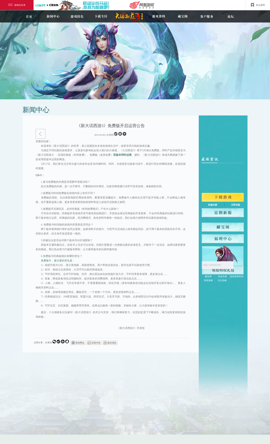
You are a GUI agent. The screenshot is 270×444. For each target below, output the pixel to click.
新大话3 (130, 16)
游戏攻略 (208, 280)
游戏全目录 (17, 5)
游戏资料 (159, 16)
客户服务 (207, 16)
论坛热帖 (222, 280)
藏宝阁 (183, 16)
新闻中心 (53, 16)
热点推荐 (258, 5)
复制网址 (79, 342)
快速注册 (212, 205)
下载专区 (101, 16)
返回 (40, 134)
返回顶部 (111, 342)
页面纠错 (95, 342)
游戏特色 (77, 16)
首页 (29, 16)
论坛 (231, 16)
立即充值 (235, 205)
